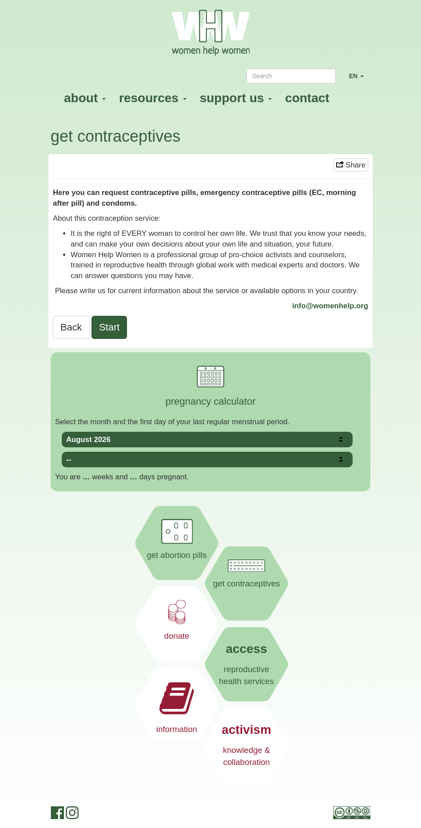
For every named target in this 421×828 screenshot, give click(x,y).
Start (109, 327)
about (85, 98)
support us (236, 98)
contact (307, 98)
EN (359, 79)
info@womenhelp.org (330, 306)
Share (350, 165)
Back (71, 327)
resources (153, 98)
